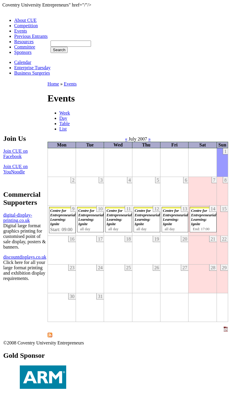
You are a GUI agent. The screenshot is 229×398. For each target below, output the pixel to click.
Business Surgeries (32, 72)
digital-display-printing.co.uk (17, 217)
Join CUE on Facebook (15, 154)
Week (64, 112)
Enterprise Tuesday (32, 67)
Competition (26, 25)
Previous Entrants (31, 36)
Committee (24, 46)
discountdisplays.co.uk (24, 257)
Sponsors (23, 52)
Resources (24, 41)
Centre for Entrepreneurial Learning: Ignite (62, 217)
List (63, 128)
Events (20, 30)
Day (63, 118)
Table (64, 123)
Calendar (22, 62)
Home (53, 83)
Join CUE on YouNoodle (15, 169)
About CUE (25, 20)
